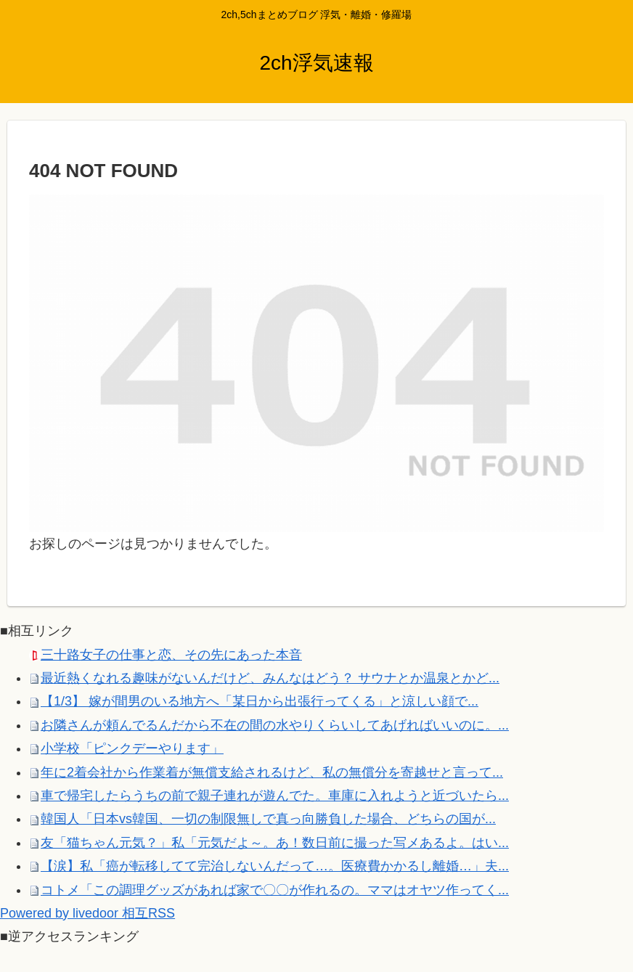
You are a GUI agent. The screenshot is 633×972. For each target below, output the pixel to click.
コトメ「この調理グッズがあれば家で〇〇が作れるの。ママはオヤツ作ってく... (275, 890)
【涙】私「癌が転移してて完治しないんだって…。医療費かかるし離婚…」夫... (275, 866)
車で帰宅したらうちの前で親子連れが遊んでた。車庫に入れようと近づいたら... (275, 795)
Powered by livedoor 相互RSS (87, 913)
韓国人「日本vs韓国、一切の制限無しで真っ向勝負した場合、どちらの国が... (268, 819)
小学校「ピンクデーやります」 (132, 748)
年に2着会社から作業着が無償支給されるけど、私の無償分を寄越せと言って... (272, 772)
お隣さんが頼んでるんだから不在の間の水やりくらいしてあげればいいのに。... (275, 725)
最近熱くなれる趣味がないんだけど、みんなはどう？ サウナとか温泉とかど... (270, 678)
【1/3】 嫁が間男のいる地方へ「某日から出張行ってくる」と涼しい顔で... (259, 701)
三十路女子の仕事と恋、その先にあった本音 (171, 655)
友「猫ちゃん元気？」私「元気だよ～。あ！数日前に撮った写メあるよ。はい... (275, 843)
